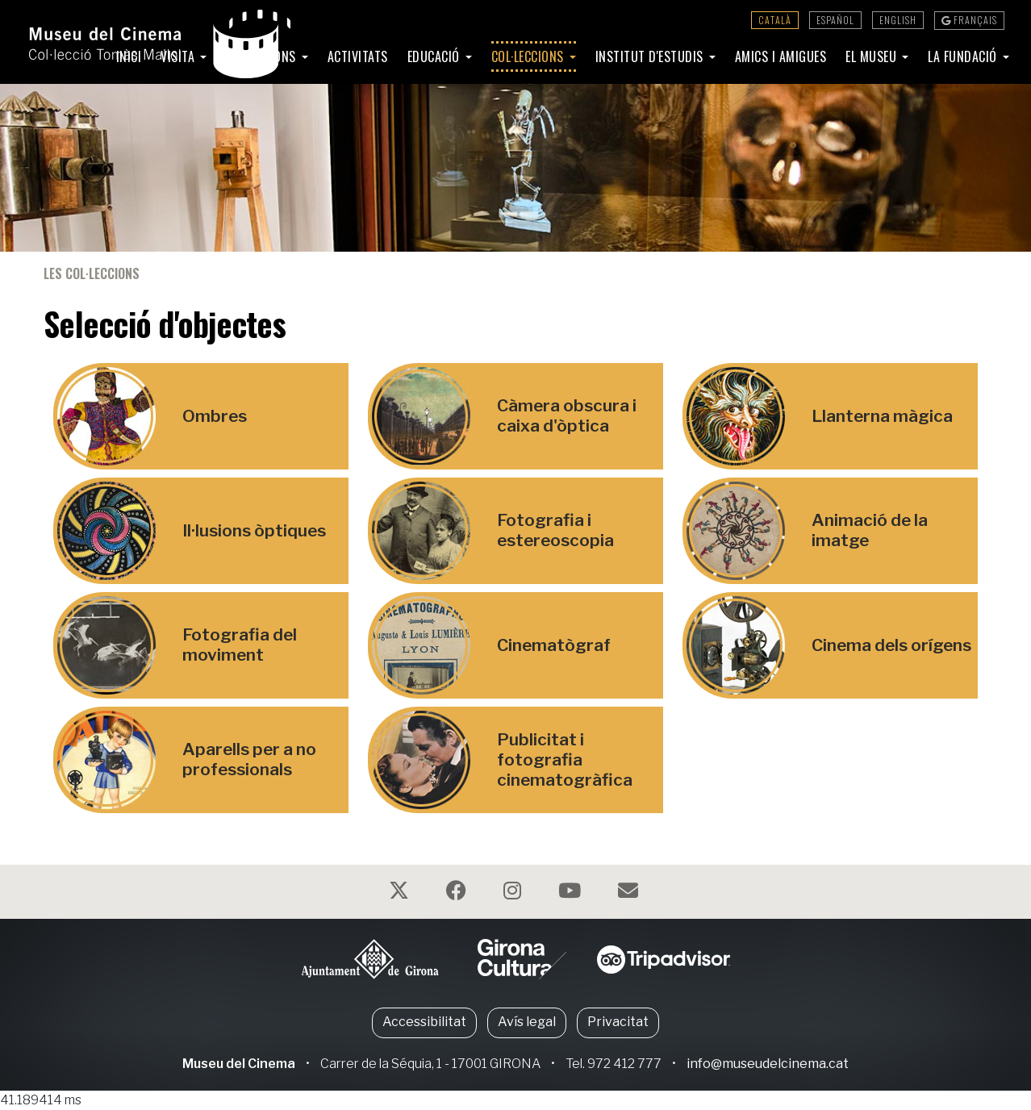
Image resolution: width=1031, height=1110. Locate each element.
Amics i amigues (781, 56)
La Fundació (964, 56)
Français (969, 20)
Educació (435, 56)
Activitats (358, 56)
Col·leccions (529, 56)
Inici (129, 56)
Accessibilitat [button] (424, 1021)
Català (774, 20)
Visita (179, 56)
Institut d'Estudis (651, 56)
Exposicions (262, 56)
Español (835, 20)
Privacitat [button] (618, 1021)
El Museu (872, 56)
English (897, 20)
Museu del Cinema (238, 1063)
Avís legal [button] (527, 1021)
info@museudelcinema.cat (768, 1063)
